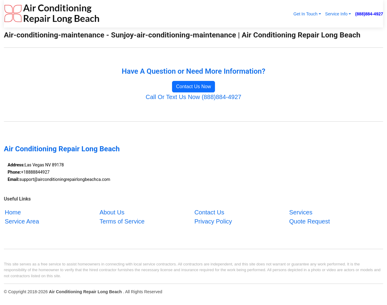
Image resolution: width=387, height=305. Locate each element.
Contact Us (209, 212)
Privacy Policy (213, 221)
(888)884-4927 (369, 13)
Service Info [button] (336, 13)
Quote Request (309, 221)
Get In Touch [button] (305, 13)
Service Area (22, 221)
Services (300, 212)
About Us (111, 212)
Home (13, 212)
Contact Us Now (193, 86)
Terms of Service (122, 221)
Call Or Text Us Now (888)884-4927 (193, 97)
